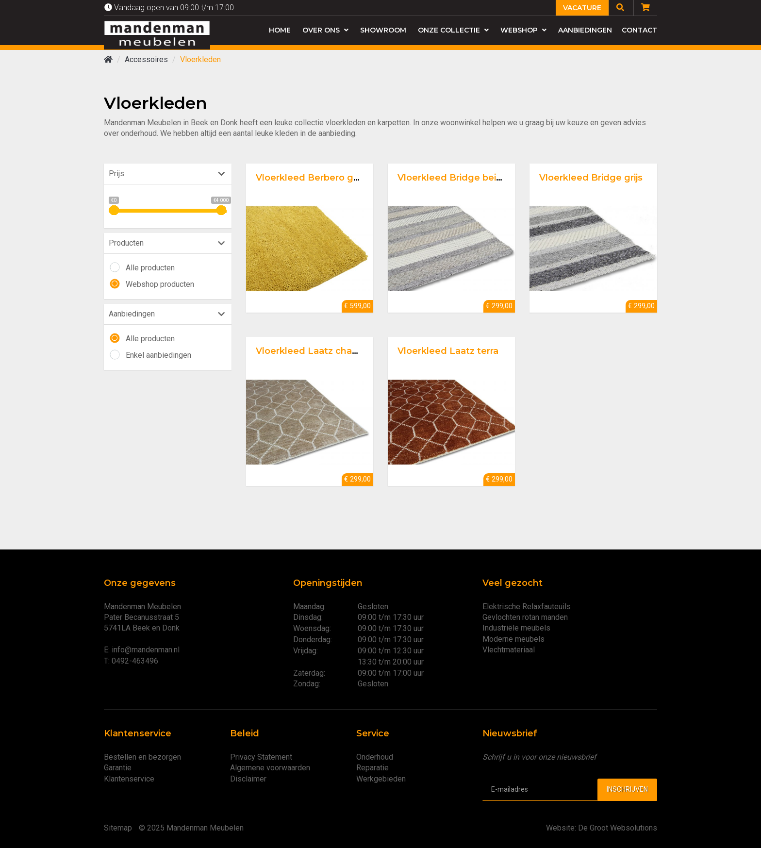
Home (280, 30)
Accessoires (146, 59)
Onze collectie (453, 30)
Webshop (523, 30)
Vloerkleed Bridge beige (452, 177)
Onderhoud (374, 757)
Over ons (325, 30)
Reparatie (372, 767)
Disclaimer (248, 778)
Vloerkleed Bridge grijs (591, 177)
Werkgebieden (381, 778)
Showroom (383, 30)
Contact (639, 30)
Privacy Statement (261, 757)
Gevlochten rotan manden (525, 617)
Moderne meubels (513, 639)
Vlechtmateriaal (508, 649)
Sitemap (118, 827)
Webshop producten (160, 284)
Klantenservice (129, 778)
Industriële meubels (516, 627)
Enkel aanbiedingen (158, 355)
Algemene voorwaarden (270, 767)
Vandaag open (169, 7)
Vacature (582, 7)
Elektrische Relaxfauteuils (526, 606)
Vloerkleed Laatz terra (447, 351)
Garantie (118, 767)
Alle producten (150, 267)
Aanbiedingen (585, 30)
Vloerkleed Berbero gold (312, 177)
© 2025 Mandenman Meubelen (191, 827)
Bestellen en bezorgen (142, 757)
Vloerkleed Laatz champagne (323, 351)
